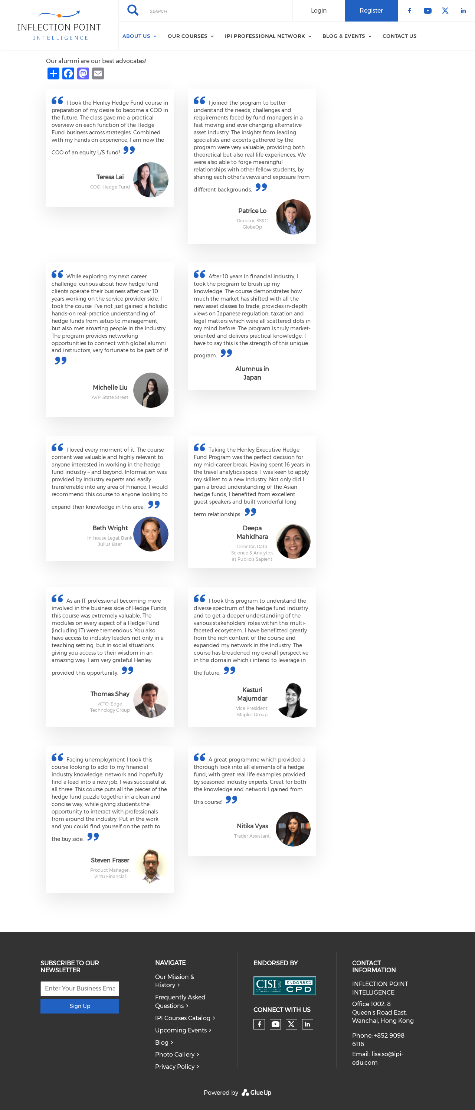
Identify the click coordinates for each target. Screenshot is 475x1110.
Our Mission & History (174, 981)
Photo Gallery (174, 1054)
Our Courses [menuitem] (187, 36)
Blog (161, 1042)
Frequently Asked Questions (180, 1001)
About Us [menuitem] (136, 36)
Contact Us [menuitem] (400, 36)
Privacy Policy (174, 1066)
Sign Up (80, 1006)
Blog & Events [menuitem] (343, 36)
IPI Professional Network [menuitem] (265, 36)
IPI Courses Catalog (182, 1018)
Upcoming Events (181, 1030)
